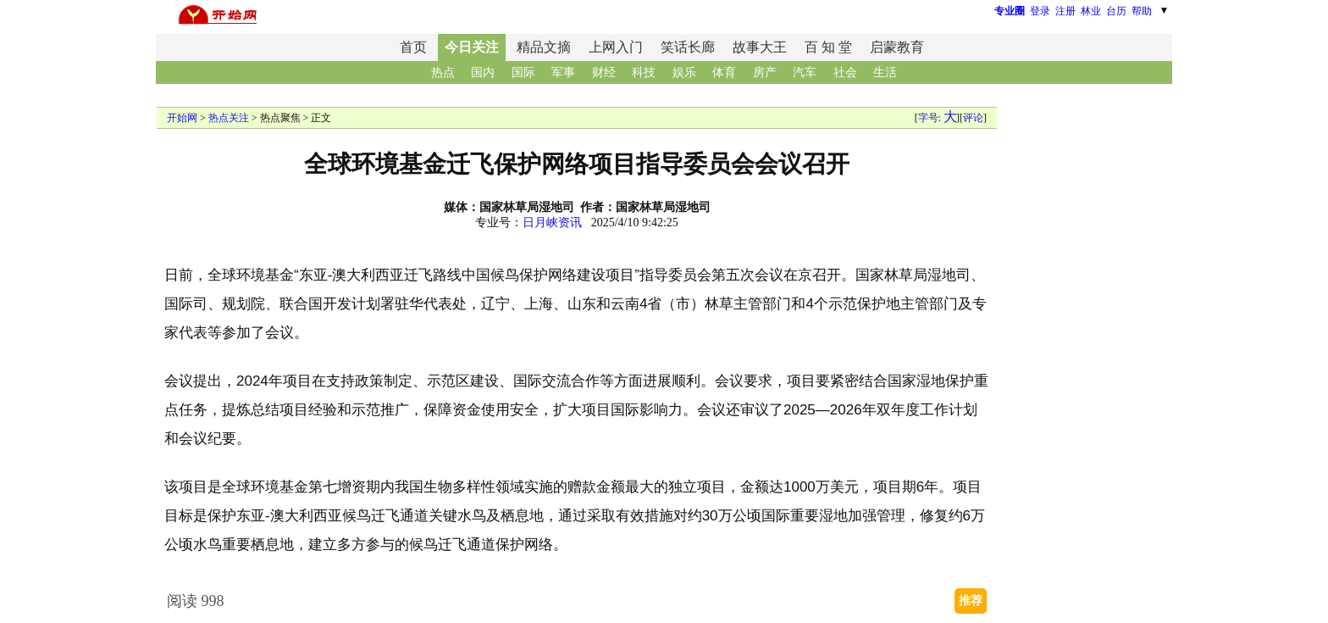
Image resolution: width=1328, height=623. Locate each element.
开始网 (182, 118)
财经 (604, 72)
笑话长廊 (688, 47)
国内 (483, 72)
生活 (885, 72)
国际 (523, 72)
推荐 (970, 600)
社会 (845, 72)
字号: (937, 118)
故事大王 (760, 47)
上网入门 (616, 47)
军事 (563, 72)
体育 (724, 72)
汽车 (804, 72)
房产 (765, 72)
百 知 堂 (828, 47)
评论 (973, 118)
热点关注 (228, 118)
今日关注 (472, 47)
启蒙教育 (897, 47)
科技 (644, 72)
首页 (413, 47)
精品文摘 (544, 47)
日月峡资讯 (552, 222)
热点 (443, 72)
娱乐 (684, 72)
